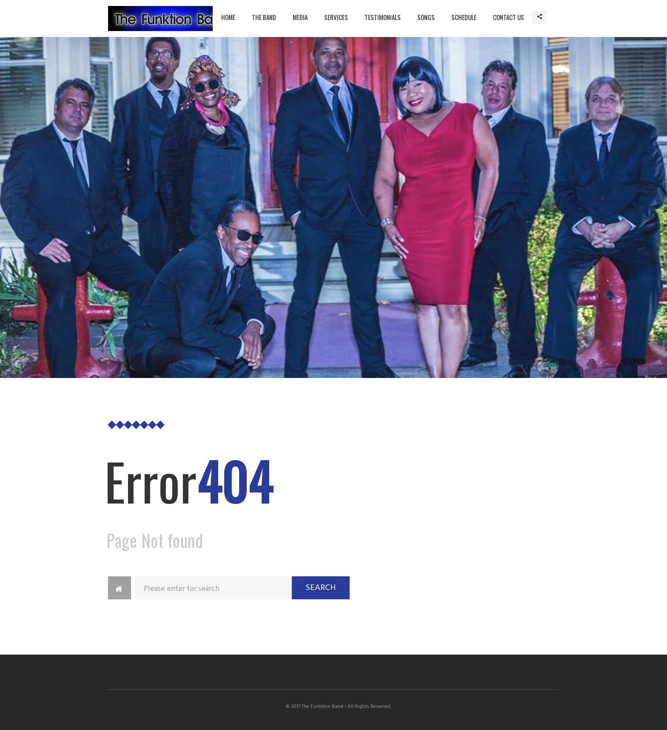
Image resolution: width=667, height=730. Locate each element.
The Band (264, 17)
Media (300, 17)
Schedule (463, 17)
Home (228, 17)
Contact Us (508, 17)
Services (336, 17)
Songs (426, 17)
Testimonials (383, 17)
